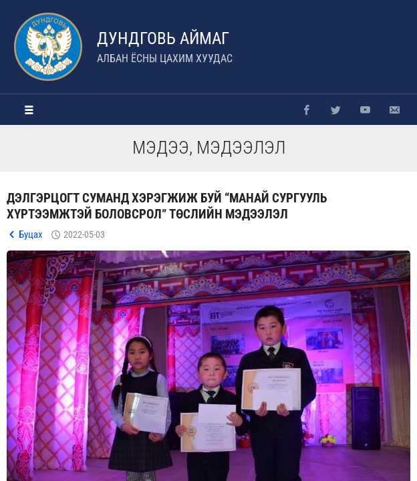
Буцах (31, 234)
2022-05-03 (84, 234)
